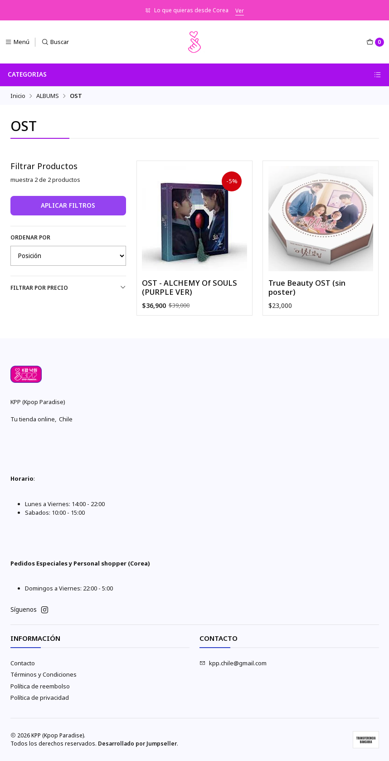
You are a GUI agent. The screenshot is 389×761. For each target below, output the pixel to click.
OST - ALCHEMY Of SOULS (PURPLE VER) (189, 288)
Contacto (22, 663)
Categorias (194, 74)
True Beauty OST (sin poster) (306, 288)
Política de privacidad (39, 697)
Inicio (17, 96)
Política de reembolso (40, 686)
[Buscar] (55, 42)
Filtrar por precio (68, 288)
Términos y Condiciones (43, 674)
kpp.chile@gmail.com (233, 663)
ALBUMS (47, 96)
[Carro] (375, 42)
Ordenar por (30, 237)
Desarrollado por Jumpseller (137, 743)
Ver (239, 11)
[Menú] (17, 42)
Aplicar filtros (68, 205)
